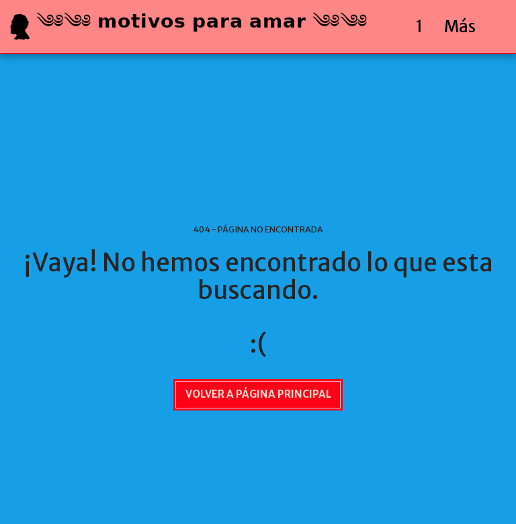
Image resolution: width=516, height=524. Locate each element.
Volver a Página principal (258, 394)
